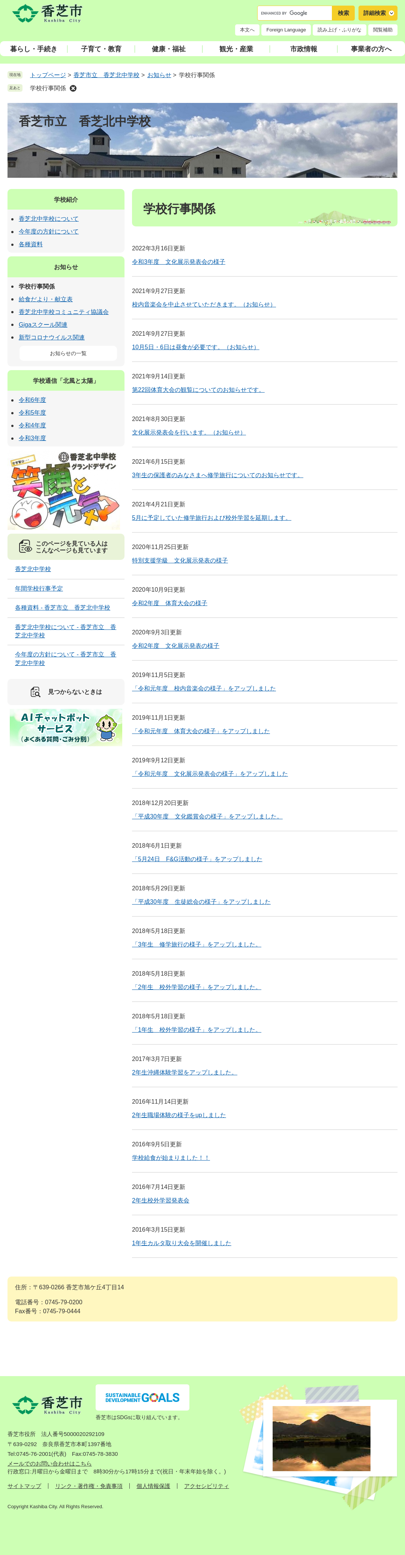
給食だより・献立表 (46, 299)
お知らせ (159, 75)
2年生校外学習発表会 (160, 1200)
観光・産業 (236, 49)
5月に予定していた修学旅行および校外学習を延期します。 (211, 518)
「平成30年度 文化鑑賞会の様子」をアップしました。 (207, 816)
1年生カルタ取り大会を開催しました (181, 1243)
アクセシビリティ (206, 1486)
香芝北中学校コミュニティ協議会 (64, 312)
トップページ (48, 75)
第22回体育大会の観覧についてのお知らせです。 (198, 390)
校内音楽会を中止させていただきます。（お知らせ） (204, 304)
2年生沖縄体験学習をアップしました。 (184, 1072)
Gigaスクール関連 (43, 324)
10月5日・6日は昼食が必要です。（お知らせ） (196, 347)
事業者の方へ (371, 49)
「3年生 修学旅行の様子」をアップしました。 (196, 944)
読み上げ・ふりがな (340, 30)
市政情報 (303, 49)
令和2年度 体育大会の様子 (169, 603)
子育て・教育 (101, 49)
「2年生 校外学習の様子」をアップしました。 (196, 987)
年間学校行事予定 (39, 588)
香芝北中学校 (33, 569)
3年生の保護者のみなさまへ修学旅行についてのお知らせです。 (217, 475)
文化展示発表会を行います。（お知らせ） (189, 432)
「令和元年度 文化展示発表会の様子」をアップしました (210, 774)
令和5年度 (32, 412)
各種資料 (31, 244)
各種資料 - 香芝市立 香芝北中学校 (62, 607)
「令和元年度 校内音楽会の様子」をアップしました (204, 688)
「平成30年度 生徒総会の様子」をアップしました (201, 902)
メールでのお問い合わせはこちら (50, 1463)
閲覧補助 (383, 30)
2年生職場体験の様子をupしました (179, 1115)
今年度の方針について (49, 231)
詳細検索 (374, 13)
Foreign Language (286, 30)
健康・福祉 (169, 49)
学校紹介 (66, 199)
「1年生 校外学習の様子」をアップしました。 (196, 1030)
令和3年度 (32, 438)
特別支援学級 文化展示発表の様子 (180, 560)
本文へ (247, 30)
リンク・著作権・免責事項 (89, 1486)
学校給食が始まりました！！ (171, 1158)
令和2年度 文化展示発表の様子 (175, 646)
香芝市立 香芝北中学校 (107, 75)
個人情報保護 (153, 1486)
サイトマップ (24, 1486)
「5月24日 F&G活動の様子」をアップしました (197, 859)
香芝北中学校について (49, 219)
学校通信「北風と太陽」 (66, 381)
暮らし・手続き (33, 49)
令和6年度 (32, 400)
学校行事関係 (48, 88)
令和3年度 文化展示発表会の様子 (178, 262)
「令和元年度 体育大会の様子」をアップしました (201, 731)
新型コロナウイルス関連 (52, 337)
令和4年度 (32, 425)
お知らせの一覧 (68, 353)
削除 (73, 88)
